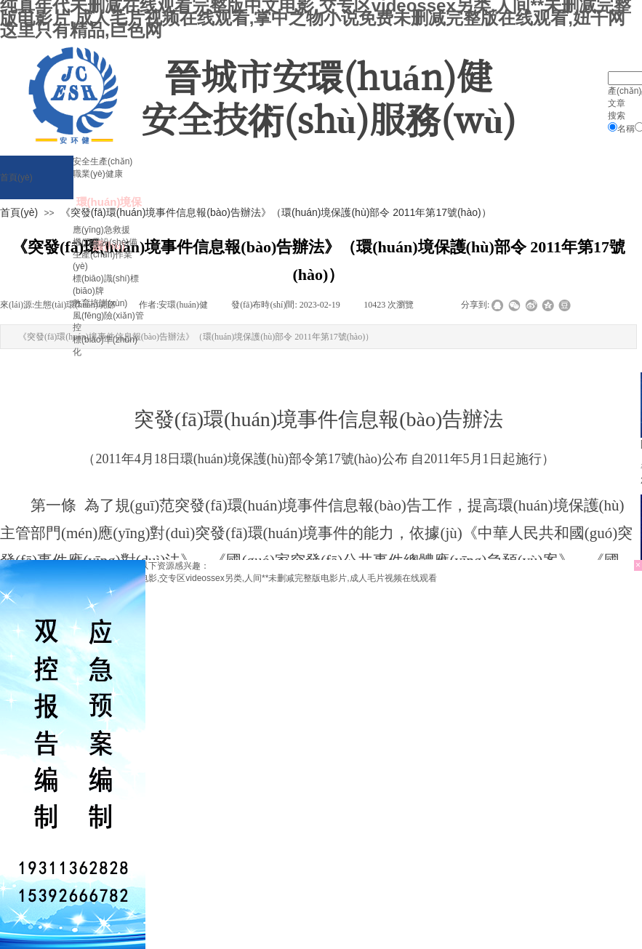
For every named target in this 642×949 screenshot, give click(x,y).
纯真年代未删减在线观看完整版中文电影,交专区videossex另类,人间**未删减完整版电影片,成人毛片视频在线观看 (218, 578)
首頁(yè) (19, 212)
